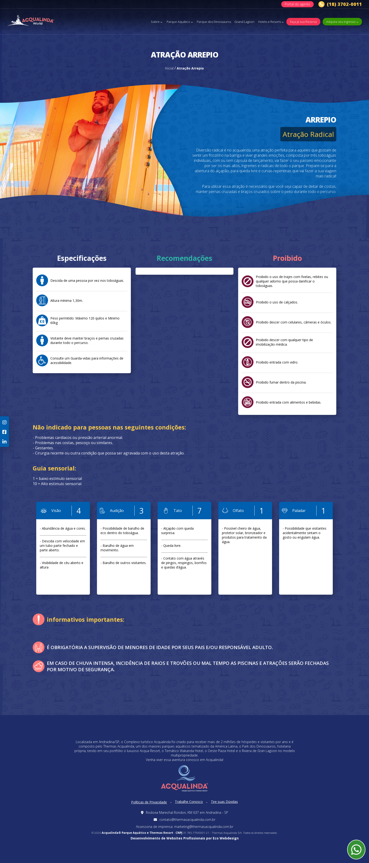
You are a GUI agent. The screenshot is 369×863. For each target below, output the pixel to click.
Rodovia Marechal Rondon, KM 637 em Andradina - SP (184, 812)
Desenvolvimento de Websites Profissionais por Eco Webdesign (185, 838)
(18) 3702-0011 (340, 4)
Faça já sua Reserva (303, 22)
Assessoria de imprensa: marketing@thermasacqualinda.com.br (184, 826)
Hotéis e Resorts (271, 22)
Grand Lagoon (244, 22)
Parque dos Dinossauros (214, 22)
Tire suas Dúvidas (224, 801)
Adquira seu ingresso (342, 22)
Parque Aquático (180, 22)
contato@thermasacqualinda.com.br (184, 819)
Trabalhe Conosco (189, 801)
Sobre (156, 22)
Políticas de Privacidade (149, 802)
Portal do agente (297, 4)
